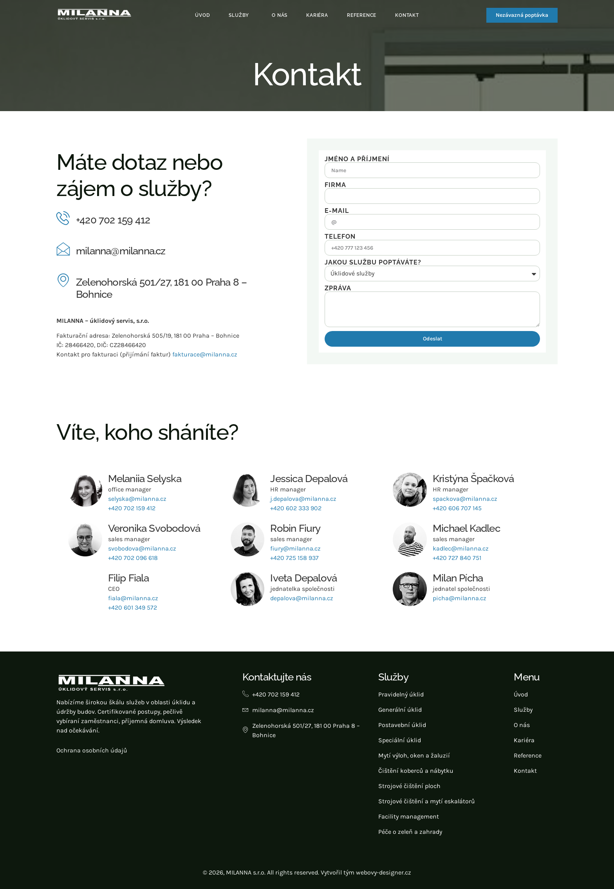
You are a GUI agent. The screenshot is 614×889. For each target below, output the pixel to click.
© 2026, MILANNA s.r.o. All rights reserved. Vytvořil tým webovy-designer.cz (307, 872)
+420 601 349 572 (132, 607)
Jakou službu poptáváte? (373, 262)
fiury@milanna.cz (295, 548)
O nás (279, 15)
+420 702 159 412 (113, 220)
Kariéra (317, 15)
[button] (240, 15)
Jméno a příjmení (357, 159)
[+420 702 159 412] (63, 218)
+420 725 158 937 (294, 557)
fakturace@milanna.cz (204, 354)
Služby (239, 15)
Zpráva (338, 288)
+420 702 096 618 (133, 557)
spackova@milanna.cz (465, 498)
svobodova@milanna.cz (142, 548)
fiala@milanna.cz (133, 598)
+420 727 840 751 (457, 557)
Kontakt (407, 15)
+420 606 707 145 (457, 508)
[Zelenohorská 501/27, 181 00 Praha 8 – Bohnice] (63, 280)
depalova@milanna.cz (301, 598)
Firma (335, 185)
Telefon (340, 237)
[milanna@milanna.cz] (63, 249)
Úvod (202, 15)
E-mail (337, 211)
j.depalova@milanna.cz (303, 498)
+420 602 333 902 (295, 508)
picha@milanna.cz (459, 598)
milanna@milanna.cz (121, 251)
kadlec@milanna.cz (461, 548)
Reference (361, 15)
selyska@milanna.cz (137, 498)
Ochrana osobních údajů (91, 750)
